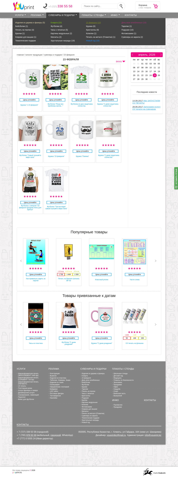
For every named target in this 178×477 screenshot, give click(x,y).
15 (142, 71)
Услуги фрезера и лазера (28, 390)
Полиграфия (55, 385)
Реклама (36, 15)
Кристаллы (92, 30)
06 (134, 67)
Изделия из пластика (58, 378)
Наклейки (53, 398)
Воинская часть (119, 393)
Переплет (22, 397)
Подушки (127, 30)
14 (138, 71)
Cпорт (115, 391)
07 (138, 67)
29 (142, 79)
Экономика (117, 382)
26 (159, 75)
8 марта (56, 22)
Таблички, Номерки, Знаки (60, 380)
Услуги (19, 15)
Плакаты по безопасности (123, 380)
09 (146, 67)
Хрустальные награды (63, 41)
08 (142, 67)
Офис (115, 387)
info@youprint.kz (153, 435)
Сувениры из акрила (132, 37)
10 (150, 67)
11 (155, 67)
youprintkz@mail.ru (116, 435)
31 (138, 64)
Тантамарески (55, 396)
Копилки (91, 33)
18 (155, 71)
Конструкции (55, 373)
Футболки (56, 26)
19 (159, 71)
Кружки (90, 26)
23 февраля (93, 22)
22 (142, 75)
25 (155, 75)
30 (134, 64)
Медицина (117, 378)
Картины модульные (61, 33)
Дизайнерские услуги (26, 393)
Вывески (53, 376)
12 (159, 67)
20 (134, 75)
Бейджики (54, 389)
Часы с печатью (59, 30)
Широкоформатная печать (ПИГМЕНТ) (28, 383)
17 (150, 71)
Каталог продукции (33, 55)
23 (146, 75)
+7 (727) (60, 6)
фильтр (119, 61)
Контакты (131, 15)
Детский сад (118, 376)
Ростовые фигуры (57, 393)
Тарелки (126, 26)
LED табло (54, 391)
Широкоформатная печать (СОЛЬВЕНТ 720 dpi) (28, 379)
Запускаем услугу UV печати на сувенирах (146, 108)
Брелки (20, 33)
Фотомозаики (128, 33)
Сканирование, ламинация (28, 395)
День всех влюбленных (133, 22)
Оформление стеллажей (59, 387)
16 (146, 71)
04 (155, 64)
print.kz (17, 472)
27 (134, 79)
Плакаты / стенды (93, 15)
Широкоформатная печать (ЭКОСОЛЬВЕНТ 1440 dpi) (28, 374)
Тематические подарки (25, 41)
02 (146, 64)
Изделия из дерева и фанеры (30, 22)
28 (138, 79)
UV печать (22, 386)
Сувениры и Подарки (62, 15)
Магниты (56, 37)
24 (150, 75)
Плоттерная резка (25, 388)
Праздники (117, 385)
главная (20, 55)
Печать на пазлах (24, 30)
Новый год (92, 41)
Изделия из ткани (56, 382)
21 (138, 75)
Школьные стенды (120, 373)
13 (134, 71)
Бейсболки (21, 26)
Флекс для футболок (26, 399)
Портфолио (117, 405)
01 (142, 64)
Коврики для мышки (25, 37)
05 (159, 64)
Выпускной (117, 396)
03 (150, 64)
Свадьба (116, 389)
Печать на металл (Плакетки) (100, 37)
